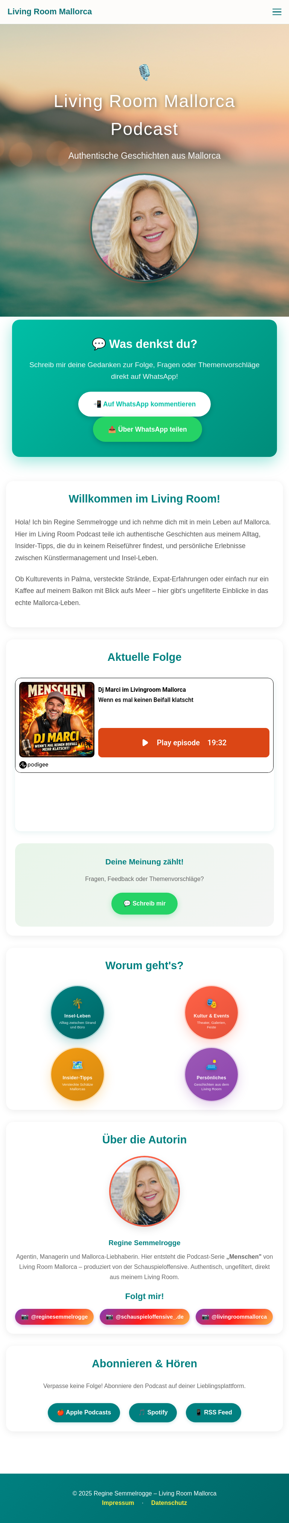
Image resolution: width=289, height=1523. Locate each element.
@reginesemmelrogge (54, 1317)
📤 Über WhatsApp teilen (147, 429)
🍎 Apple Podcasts (84, 1412)
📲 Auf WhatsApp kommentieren (144, 404)
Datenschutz (169, 1503)
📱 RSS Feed (213, 1412)
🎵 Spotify (153, 1412)
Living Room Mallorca (50, 11)
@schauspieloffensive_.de (145, 1317)
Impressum (118, 1503)
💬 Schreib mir (144, 903)
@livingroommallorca (234, 1317)
